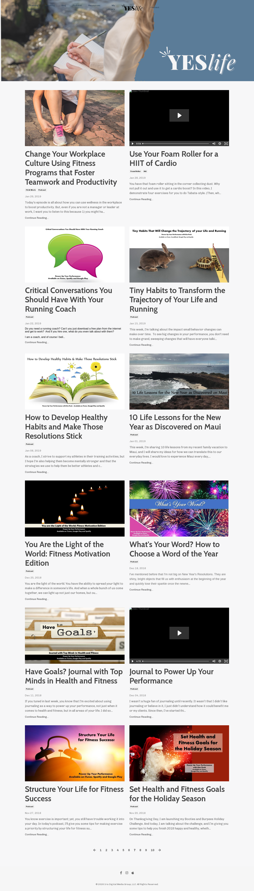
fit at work (30, 190)
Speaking (50, 5)
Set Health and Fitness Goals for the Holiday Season (177, 794)
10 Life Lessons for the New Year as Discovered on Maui (175, 422)
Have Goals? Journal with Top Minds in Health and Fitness (74, 676)
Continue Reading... (37, 217)
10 (152, 850)
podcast (42, 190)
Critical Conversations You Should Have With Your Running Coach (68, 300)
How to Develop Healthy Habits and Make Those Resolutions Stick (66, 427)
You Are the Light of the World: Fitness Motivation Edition (67, 554)
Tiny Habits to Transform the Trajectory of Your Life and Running (177, 300)
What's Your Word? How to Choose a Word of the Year (174, 549)
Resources (94, 5)
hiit (145, 171)
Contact (154, 7)
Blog (63, 5)
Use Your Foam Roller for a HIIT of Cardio (173, 158)
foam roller (135, 171)
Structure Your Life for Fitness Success (74, 794)
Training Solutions (33, 7)
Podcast (77, 5)
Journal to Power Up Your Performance (171, 676)
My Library (111, 7)
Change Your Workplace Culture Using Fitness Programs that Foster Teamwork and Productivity (71, 168)
